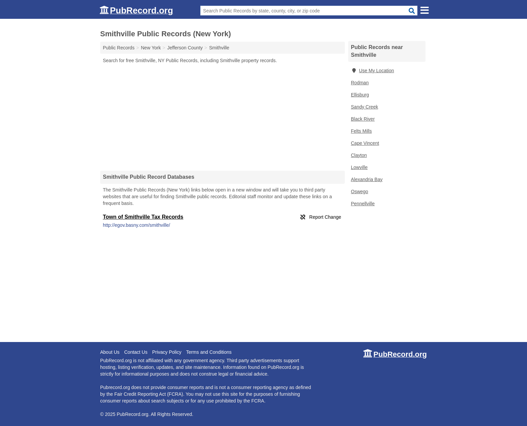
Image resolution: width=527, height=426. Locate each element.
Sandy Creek (364, 107)
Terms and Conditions (209, 352)
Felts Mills (361, 131)
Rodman (360, 82)
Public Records (118, 47)
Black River (363, 119)
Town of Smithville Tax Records (143, 217)
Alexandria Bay (366, 179)
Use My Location (372, 70)
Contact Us (135, 352)
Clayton (359, 155)
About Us (110, 352)
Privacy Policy (166, 352)
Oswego (359, 191)
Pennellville (363, 203)
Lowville (359, 167)
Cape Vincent (365, 143)
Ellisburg (360, 94)
